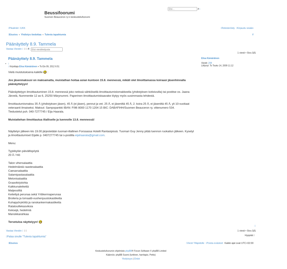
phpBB (128, 251)
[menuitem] (22, 28)
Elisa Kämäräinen (210, 58)
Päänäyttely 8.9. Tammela (31, 44)
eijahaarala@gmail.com (90, 135)
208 (210, 63)
